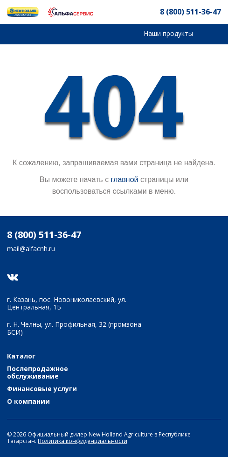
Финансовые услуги (42, 389)
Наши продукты (168, 33)
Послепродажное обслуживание (37, 373)
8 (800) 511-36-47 (190, 12)
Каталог (21, 356)
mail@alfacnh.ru (31, 249)
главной (124, 179)
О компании (28, 402)
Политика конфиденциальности (82, 441)
